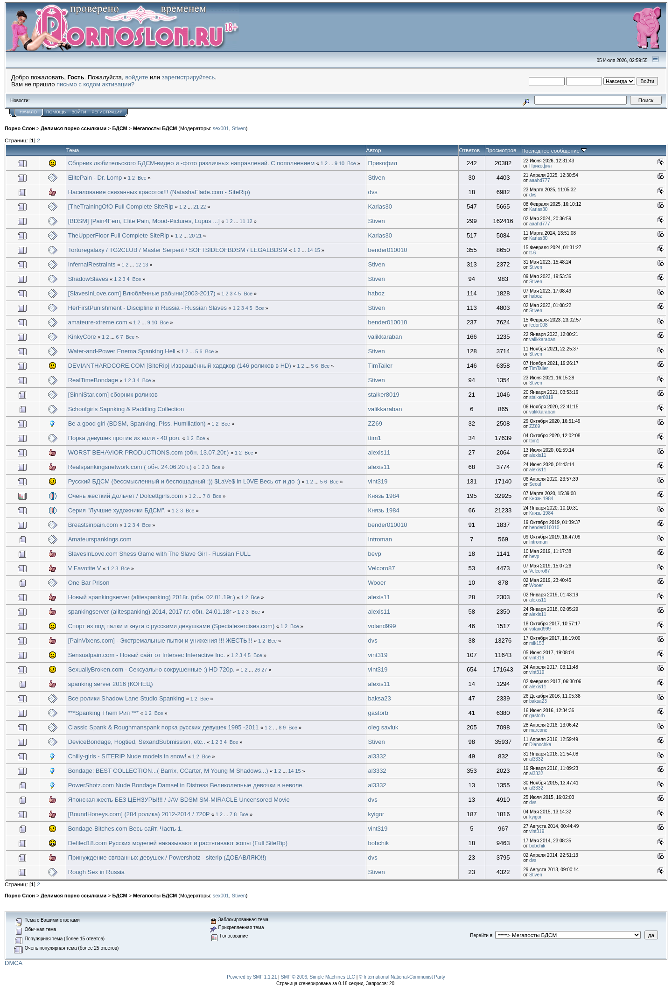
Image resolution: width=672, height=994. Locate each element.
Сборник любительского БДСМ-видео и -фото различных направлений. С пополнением (191, 163)
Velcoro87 (381, 568)
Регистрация (106, 112)
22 (203, 207)
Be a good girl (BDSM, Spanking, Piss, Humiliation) (137, 423)
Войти (78, 112)
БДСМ (119, 128)
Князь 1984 (383, 495)
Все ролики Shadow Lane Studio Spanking (126, 698)
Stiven (239, 128)
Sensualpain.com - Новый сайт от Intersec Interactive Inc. (146, 654)
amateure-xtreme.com (97, 322)
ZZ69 (375, 423)
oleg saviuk (383, 727)
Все (351, 163)
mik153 (536, 643)
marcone (538, 730)
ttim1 (374, 437)
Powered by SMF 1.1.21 (252, 977)
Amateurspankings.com (100, 539)
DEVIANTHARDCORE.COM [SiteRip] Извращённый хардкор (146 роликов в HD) (179, 365)
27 (264, 669)
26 (257, 669)
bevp (374, 553)
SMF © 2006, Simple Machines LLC (318, 977)
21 (196, 207)
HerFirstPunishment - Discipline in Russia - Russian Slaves (147, 307)
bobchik (378, 843)
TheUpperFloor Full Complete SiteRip (118, 235)
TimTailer (380, 365)
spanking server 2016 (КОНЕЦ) (110, 683)
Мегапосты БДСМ (155, 128)
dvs (373, 192)
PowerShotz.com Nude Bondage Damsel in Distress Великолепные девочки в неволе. (186, 785)
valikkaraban (385, 336)
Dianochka (540, 744)
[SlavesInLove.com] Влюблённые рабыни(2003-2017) (142, 293)
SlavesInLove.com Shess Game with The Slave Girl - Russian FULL (159, 553)
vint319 (378, 481)
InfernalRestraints (92, 264)
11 (242, 221)
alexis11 (379, 452)
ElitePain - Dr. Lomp (95, 177)
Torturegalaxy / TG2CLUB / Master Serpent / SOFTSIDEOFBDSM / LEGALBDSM (177, 249)
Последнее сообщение (554, 150)
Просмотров (500, 150)
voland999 (382, 626)
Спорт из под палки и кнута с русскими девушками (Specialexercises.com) (171, 626)
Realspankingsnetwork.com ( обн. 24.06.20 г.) (130, 466)
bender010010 (387, 249)
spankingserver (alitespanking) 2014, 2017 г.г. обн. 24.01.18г (149, 611)
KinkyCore (82, 336)
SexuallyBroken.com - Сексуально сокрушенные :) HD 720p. (152, 669)
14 (310, 250)
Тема (72, 150)
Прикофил (382, 163)
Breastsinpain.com (93, 524)
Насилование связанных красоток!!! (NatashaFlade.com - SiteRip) (159, 192)
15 (317, 250)
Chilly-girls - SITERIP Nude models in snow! (127, 756)
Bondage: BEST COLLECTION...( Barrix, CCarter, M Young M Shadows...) (168, 770)
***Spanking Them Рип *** (103, 712)
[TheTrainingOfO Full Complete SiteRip (121, 206)
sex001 (221, 128)
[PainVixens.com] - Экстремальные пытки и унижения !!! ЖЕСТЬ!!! (160, 640)
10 (341, 163)
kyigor (376, 814)
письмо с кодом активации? (95, 84)
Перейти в (481, 935)
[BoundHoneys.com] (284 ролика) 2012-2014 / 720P (139, 814)
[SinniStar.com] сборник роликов (113, 394)
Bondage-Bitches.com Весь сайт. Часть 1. (125, 828)
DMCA (13, 962)
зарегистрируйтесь (188, 77)
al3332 (377, 756)
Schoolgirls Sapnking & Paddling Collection (126, 409)
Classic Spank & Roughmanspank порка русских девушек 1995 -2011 (163, 727)
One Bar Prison (89, 582)
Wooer (377, 582)
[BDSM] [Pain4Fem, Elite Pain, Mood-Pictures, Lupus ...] (145, 220)
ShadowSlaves (88, 278)
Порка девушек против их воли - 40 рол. (124, 437)
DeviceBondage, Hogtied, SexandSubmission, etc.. (136, 741)
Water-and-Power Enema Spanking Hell (121, 351)
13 (145, 264)
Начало (28, 112)
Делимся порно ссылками (73, 128)
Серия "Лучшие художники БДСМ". (117, 510)
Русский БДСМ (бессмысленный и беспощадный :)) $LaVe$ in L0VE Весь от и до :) (184, 481)
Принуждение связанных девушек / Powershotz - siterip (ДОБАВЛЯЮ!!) (167, 857)
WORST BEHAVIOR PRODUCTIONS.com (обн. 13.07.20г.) (148, 452)
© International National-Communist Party (402, 977)
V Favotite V (84, 568)
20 (192, 235)
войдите (136, 77)
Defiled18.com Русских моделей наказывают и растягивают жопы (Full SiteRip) (177, 843)
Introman (380, 539)
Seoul (535, 484)
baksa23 (379, 698)
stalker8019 (383, 394)
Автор (373, 150)
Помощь (56, 112)
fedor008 (538, 325)
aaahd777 (539, 180)
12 (249, 221)
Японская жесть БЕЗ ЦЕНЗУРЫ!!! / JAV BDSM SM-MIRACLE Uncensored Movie (179, 799)
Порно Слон (20, 128)
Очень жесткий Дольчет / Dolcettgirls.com (125, 495)
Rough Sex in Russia (96, 871)
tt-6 (532, 252)
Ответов (469, 150)
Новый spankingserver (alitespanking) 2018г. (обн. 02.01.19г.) (151, 597)
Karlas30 (380, 206)
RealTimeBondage (93, 380)
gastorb (378, 712)
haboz (376, 293)
